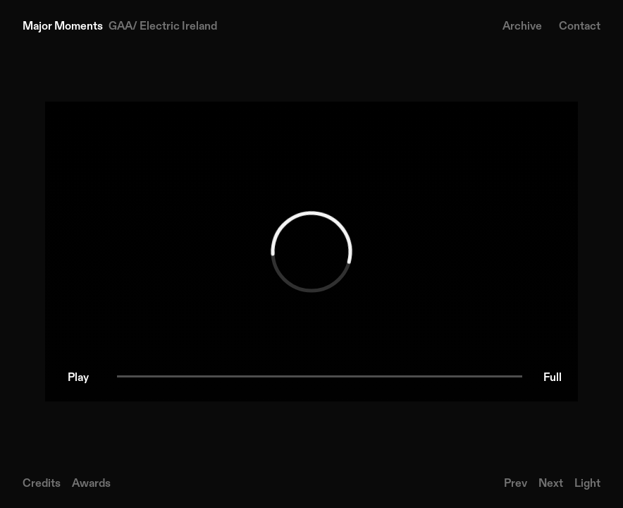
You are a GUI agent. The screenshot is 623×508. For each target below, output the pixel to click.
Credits (42, 482)
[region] (311, 251)
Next (550, 482)
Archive (522, 25)
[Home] (120, 25)
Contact (579, 25)
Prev (515, 482)
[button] (78, 377)
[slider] (319, 377)
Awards (91, 482)
